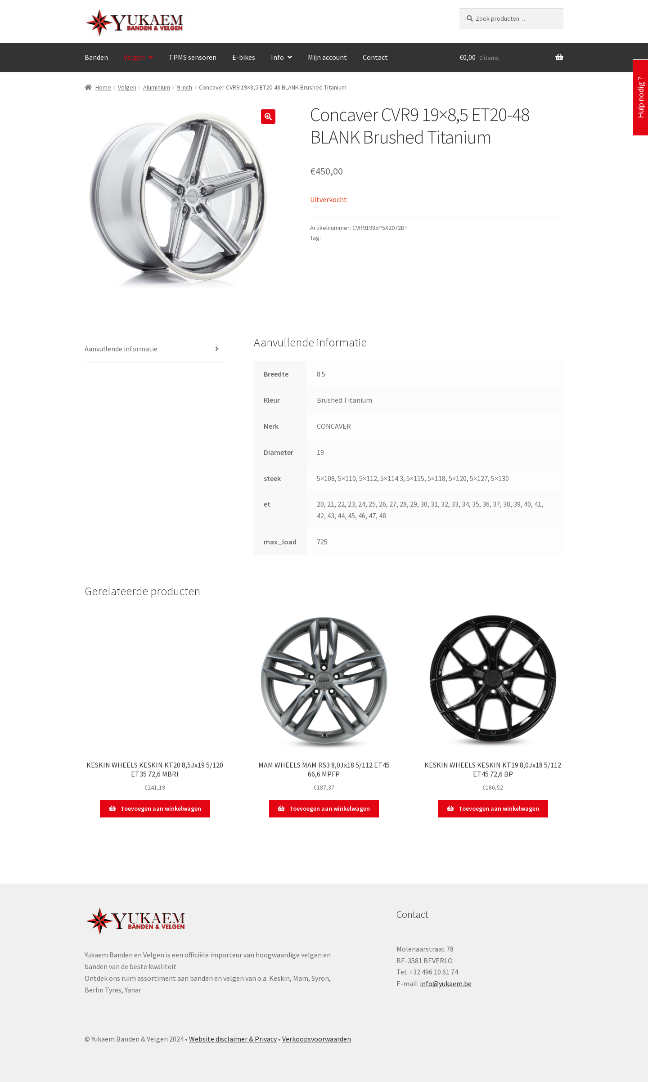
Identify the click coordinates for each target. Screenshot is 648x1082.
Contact (375, 57)
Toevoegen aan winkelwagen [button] (161, 808)
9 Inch (184, 87)
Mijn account (327, 57)
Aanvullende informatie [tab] (121, 348)
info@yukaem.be (446, 983)
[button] (268, 116)
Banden (96, 57)
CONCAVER (337, 237)
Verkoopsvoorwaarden (316, 1038)
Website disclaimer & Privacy (233, 1038)
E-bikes (243, 57)
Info (277, 57)
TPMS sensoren (192, 57)
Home (103, 87)
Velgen (134, 57)
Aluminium (156, 87)
